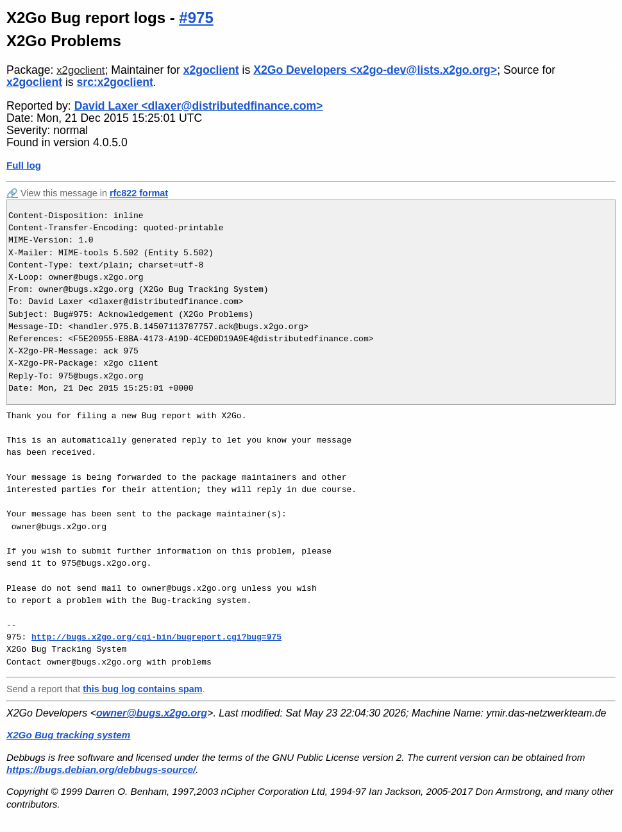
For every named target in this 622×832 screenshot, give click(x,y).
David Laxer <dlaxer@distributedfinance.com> (198, 105)
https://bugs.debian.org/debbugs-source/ (101, 769)
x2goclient (80, 70)
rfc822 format (139, 193)
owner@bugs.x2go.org (151, 713)
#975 (196, 17)
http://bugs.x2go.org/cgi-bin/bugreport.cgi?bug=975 (156, 637)
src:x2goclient (115, 82)
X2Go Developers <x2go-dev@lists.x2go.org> (375, 70)
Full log (23, 165)
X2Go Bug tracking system (68, 734)
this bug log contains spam (142, 689)
